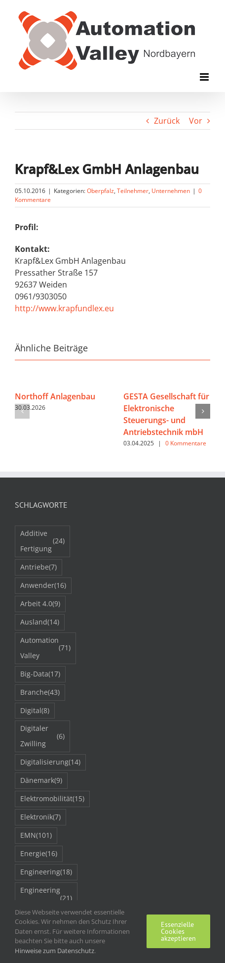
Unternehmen (170, 191)
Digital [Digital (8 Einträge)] (34, 711)
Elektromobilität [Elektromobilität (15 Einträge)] (52, 799)
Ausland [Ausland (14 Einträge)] (39, 622)
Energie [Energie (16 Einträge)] (38, 854)
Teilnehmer (133, 191)
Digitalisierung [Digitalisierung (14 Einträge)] (50, 762)
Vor (195, 120)
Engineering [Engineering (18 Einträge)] (46, 872)
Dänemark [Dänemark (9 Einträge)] (41, 780)
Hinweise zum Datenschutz (54, 950)
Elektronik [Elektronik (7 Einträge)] (40, 817)
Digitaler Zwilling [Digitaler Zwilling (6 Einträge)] (42, 735)
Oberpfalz (100, 191)
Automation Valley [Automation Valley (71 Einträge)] (45, 647)
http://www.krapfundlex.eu (64, 308)
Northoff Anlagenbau (55, 396)
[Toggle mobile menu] (205, 77)
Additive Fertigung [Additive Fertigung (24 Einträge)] (42, 541)
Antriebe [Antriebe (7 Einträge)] (38, 567)
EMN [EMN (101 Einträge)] (36, 835)
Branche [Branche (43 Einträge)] (40, 692)
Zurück (167, 120)
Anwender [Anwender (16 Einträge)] (43, 585)
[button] (22, 411)
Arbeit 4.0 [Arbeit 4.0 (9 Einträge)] (40, 604)
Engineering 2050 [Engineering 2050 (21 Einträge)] (46, 897)
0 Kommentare (185, 443)
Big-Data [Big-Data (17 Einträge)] (40, 674)
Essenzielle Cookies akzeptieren (178, 931)
